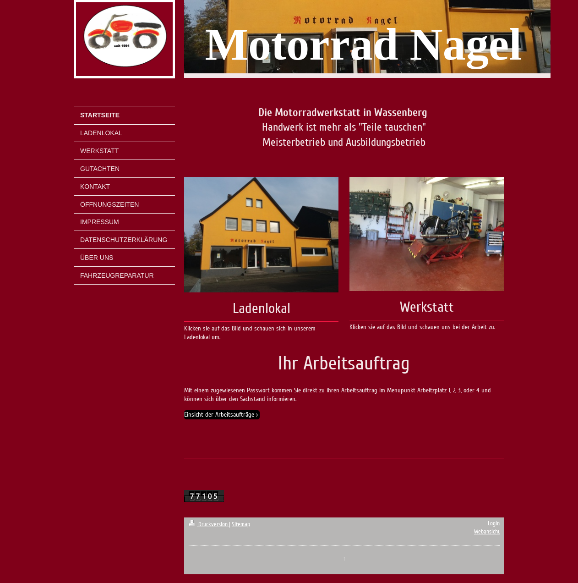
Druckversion (209, 524)
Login (494, 523)
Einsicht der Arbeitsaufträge (219, 414)
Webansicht (487, 531)
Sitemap (241, 524)
